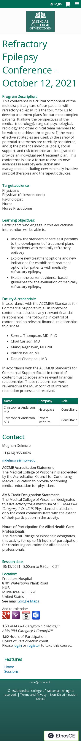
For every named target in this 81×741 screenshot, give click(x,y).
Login (58, 4)
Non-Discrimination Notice (57, 696)
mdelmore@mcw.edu (18, 460)
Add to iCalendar (26, 615)
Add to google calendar (6, 615)
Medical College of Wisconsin (39, 691)
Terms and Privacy (33, 694)
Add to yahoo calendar (16, 615)
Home (9, 666)
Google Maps (28, 601)
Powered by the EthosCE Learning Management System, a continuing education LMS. (61, 736)
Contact (13, 437)
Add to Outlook (36, 615)
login (18, 645)
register (33, 645)
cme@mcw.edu (40, 682)
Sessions (11, 671)
